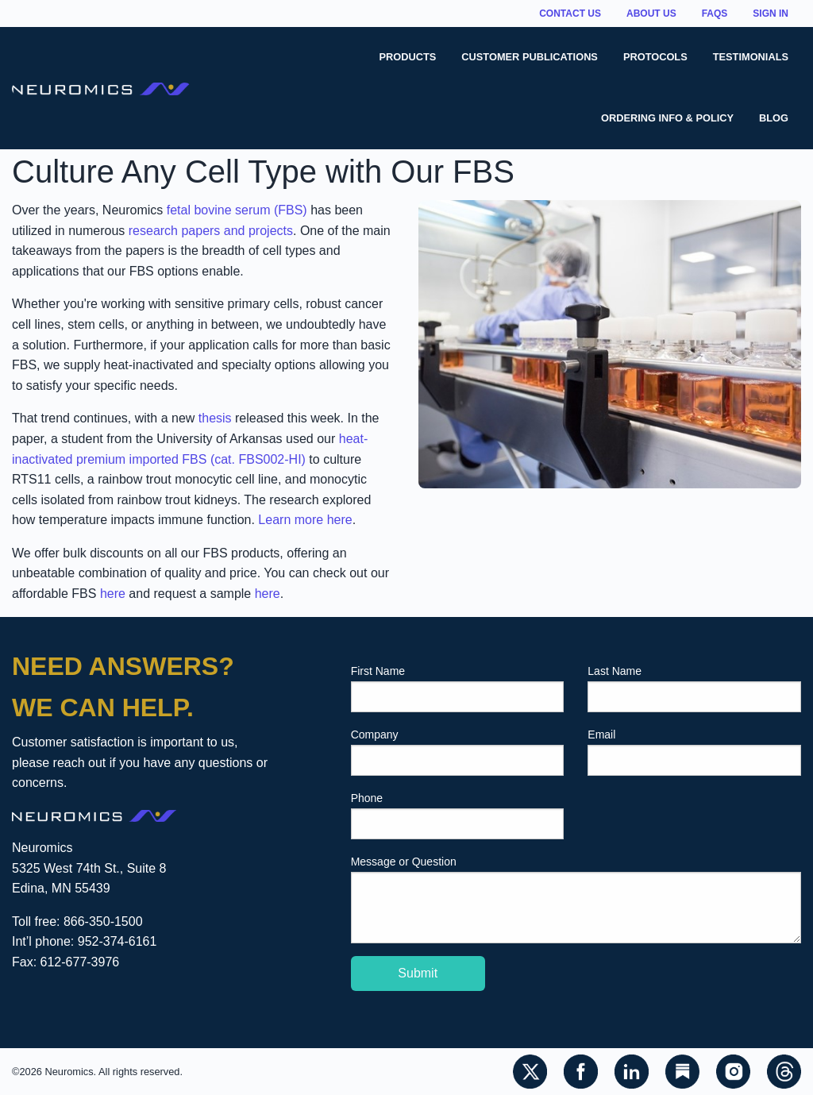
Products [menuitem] (408, 57)
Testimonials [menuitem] (750, 57)
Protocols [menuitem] (655, 57)
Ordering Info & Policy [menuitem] (667, 118)
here (112, 593)
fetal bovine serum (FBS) (237, 210)
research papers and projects (211, 230)
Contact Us (570, 13)
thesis (215, 418)
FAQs (715, 13)
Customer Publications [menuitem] (529, 57)
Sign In (770, 13)
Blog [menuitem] (773, 118)
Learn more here (305, 519)
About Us (651, 13)
